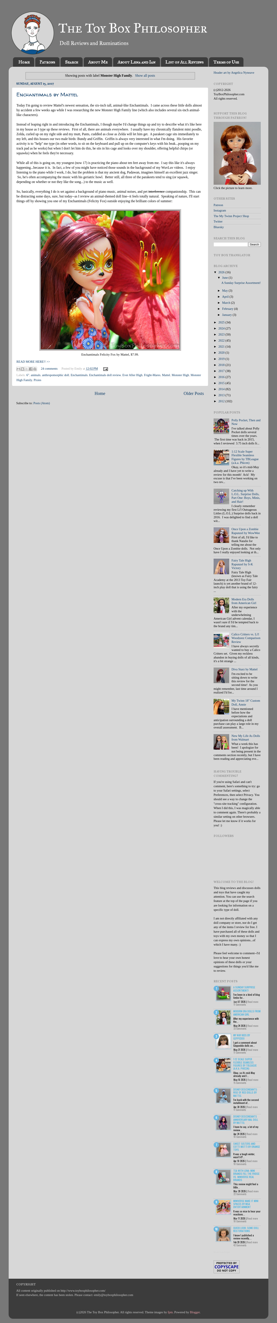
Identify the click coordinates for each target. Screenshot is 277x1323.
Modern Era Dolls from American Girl (244, 601)
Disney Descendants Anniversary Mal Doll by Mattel (245, 1119)
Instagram (220, 210)
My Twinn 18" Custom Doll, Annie (246, 702)
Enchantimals (79, 375)
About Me (98, 62)
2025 (221, 322)
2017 (221, 371)
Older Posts (194, 393)
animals (35, 375)
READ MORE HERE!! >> (33, 361)
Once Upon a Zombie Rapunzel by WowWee (246, 530)
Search (71, 62)
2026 (221, 272)
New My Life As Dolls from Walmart (246, 737)
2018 (221, 365)
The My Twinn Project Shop (231, 216)
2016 (221, 377)
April (226, 296)
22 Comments (240, 1194)
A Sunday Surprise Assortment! (241, 283)
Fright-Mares (152, 375)
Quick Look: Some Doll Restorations (246, 1229)
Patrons (47, 62)
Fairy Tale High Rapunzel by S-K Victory (242, 564)
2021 (221, 346)
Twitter (218, 221)
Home (24, 62)
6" (27, 375)
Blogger (195, 1312)
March (226, 302)
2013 (221, 395)
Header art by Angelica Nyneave (234, 72)
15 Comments (240, 1082)
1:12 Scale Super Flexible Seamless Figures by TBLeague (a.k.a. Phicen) (245, 457)
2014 (221, 389)
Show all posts (145, 75)
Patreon (218, 205)
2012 (221, 401)
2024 (221, 328)
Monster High (180, 375)
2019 (221, 359)
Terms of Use (226, 62)
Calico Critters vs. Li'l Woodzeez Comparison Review (246, 638)
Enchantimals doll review (105, 375)
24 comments (49, 368)
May (225, 290)
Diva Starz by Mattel (245, 669)
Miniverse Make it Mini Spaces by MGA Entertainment (245, 1204)
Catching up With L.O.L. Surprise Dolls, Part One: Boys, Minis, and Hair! (246, 496)
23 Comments (240, 1028)
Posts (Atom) (41, 403)
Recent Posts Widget (222, 1252)
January (227, 314)
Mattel (166, 375)
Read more (253, 1001)
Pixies (37, 380)
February (228, 308)
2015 (221, 383)
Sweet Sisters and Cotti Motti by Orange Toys (246, 1147)
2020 (221, 352)
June (225, 277)
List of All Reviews (184, 62)
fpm (170, 1312)
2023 (221, 334)
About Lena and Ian (136, 62)
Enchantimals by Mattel (47, 94)
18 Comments (240, 1164)
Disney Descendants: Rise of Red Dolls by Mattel (245, 1092)
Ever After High (132, 375)
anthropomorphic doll (55, 375)
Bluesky (219, 227)
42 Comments (240, 1245)
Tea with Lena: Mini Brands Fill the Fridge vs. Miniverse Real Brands (246, 1175)
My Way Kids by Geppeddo (241, 1036)
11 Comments (240, 1004)
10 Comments (240, 1137)
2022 (221, 340)
